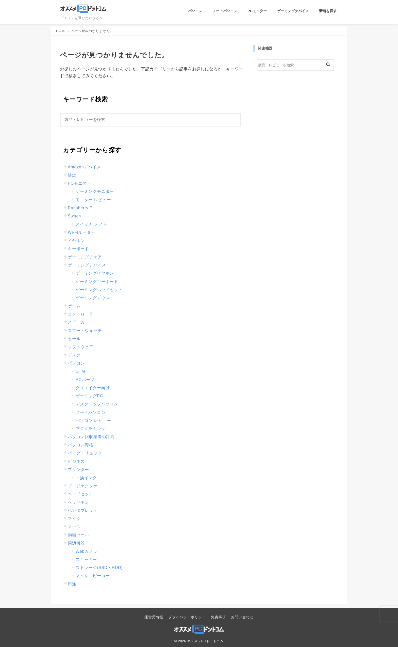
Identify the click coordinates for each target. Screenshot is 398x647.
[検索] (150, 120)
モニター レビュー (93, 200)
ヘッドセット (80, 494)
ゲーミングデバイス (293, 11)
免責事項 (218, 617)
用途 (72, 584)
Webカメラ (86, 551)
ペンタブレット (83, 510)
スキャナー (86, 559)
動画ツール (78, 535)
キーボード (78, 249)
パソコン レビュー (93, 420)
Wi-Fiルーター (81, 232)
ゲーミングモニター (95, 191)
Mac (72, 175)
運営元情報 (153, 617)
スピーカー (78, 322)
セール (74, 339)
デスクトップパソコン (97, 404)
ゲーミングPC (89, 396)
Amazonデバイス (84, 167)
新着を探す (328, 11)
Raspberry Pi (81, 208)
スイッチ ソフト (91, 224)
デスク (74, 355)
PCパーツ (85, 379)
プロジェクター (83, 486)
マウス (74, 527)
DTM (80, 371)
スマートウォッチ (85, 330)
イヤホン (76, 241)
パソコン (195, 11)
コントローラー (83, 314)
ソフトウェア (80, 347)
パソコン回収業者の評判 (91, 437)
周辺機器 (76, 543)
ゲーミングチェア (85, 257)
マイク (74, 518)
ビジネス (76, 461)
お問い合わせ (242, 617)
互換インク (86, 478)
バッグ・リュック (85, 453)
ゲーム (74, 306)
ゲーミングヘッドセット (99, 290)
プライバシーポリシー (187, 617)
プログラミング (91, 429)
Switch (74, 216)
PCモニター (257, 11)
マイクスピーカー (93, 576)
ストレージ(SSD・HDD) (99, 567)
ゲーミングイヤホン (95, 273)
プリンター (78, 469)
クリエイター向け (93, 388)
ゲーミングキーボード (97, 281)
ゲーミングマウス (93, 298)
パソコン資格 (80, 445)
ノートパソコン (224, 11)
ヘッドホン (78, 502)
